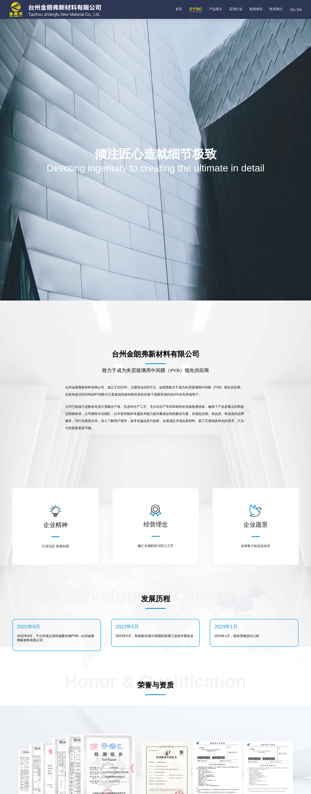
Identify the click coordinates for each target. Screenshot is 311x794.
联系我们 (276, 9)
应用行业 (235, 9)
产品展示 (215, 9)
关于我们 (195, 9)
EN (299, 10)
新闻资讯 (255, 9)
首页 (179, 9)
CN (292, 10)
